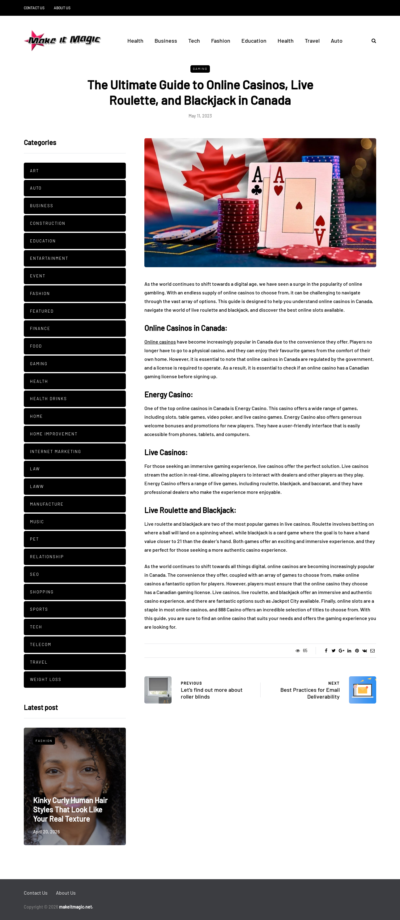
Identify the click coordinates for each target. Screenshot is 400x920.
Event (37, 275)
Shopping (42, 591)
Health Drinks (48, 398)
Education (253, 40)
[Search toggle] (371, 40)
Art (34, 170)
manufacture (47, 504)
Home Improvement (54, 433)
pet (34, 539)
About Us (62, 8)
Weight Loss (46, 679)
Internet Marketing (55, 451)
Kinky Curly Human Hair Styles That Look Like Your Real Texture (70, 809)
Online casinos (160, 341)
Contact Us (34, 8)
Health (135, 40)
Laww (37, 486)
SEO (34, 574)
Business (166, 40)
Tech (194, 40)
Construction (48, 223)
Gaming (200, 69)
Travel (312, 40)
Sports (39, 609)
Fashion (220, 40)
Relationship (47, 556)
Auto (337, 40)
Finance (40, 328)
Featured (42, 311)
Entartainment (49, 258)
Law (35, 468)
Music (37, 521)
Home (36, 416)
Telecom (40, 644)
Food (36, 346)
